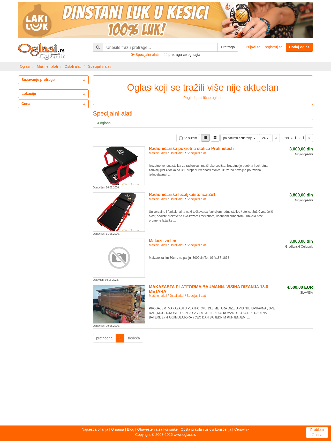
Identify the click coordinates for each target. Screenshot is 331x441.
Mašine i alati (47, 66)
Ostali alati (73, 66)
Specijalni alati (99, 66)
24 (265, 138)
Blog (130, 429)
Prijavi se (253, 47)
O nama (117, 429)
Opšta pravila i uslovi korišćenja (205, 429)
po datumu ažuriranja (239, 138)
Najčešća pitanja (95, 429)
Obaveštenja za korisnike (157, 429)
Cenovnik (241, 429)
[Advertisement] (165, 385)
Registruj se (273, 47)
